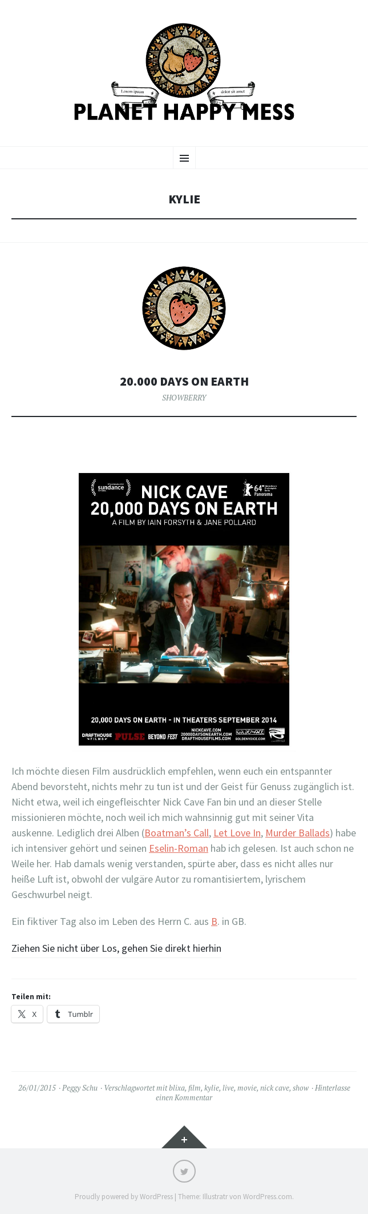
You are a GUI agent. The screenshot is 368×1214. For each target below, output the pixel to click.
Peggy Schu (80, 1088)
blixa (177, 1088)
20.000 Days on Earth (184, 381)
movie (247, 1088)
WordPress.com (267, 1196)
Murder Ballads (297, 832)
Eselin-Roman (178, 848)
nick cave (274, 1088)
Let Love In (237, 832)
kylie (211, 1088)
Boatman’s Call (176, 832)
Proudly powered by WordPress (124, 1196)
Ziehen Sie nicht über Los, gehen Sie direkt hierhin (116, 948)
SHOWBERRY (184, 397)
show (301, 1088)
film (194, 1088)
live (228, 1088)
